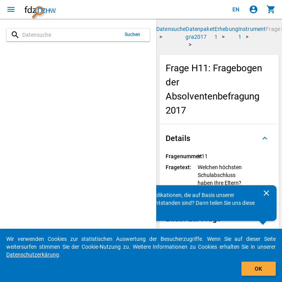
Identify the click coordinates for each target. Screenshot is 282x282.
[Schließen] (266, 193)
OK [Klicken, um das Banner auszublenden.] (258, 269)
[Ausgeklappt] (265, 138)
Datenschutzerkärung (32, 254)
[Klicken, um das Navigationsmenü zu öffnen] (11, 9)
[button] (219, 138)
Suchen (133, 34)
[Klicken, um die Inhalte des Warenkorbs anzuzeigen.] (271, 9)
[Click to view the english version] (236, 9)
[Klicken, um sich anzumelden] (253, 9)
